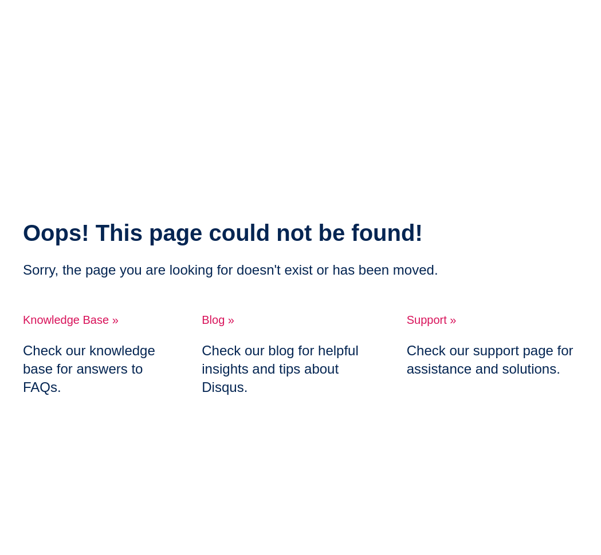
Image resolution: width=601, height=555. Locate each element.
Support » (432, 320)
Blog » (218, 320)
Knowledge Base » (71, 320)
